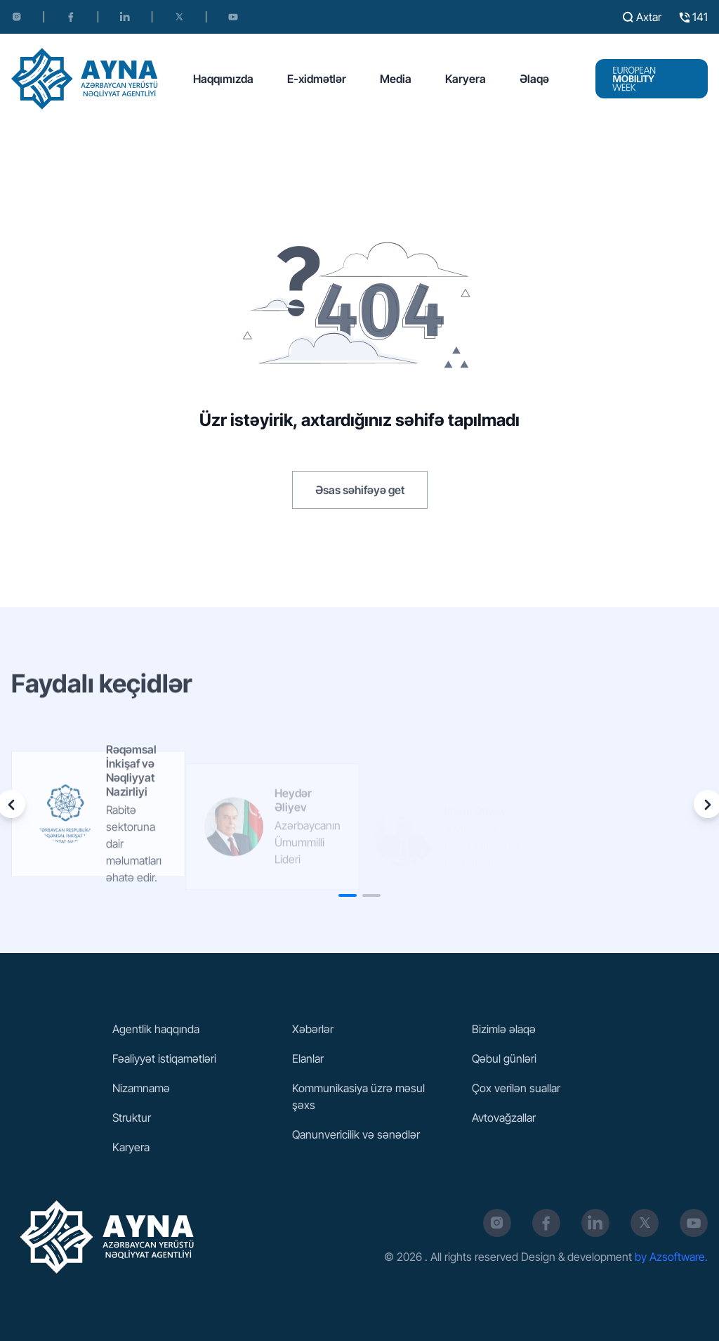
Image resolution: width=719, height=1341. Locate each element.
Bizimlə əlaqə (504, 1029)
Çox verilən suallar (516, 1088)
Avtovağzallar (504, 1117)
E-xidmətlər (316, 79)
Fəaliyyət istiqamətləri (164, 1058)
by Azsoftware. (671, 1257)
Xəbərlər (313, 1029)
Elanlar (308, 1058)
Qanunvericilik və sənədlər (356, 1134)
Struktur (131, 1117)
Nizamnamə (141, 1088)
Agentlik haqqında (155, 1029)
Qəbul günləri (504, 1058)
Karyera (465, 79)
